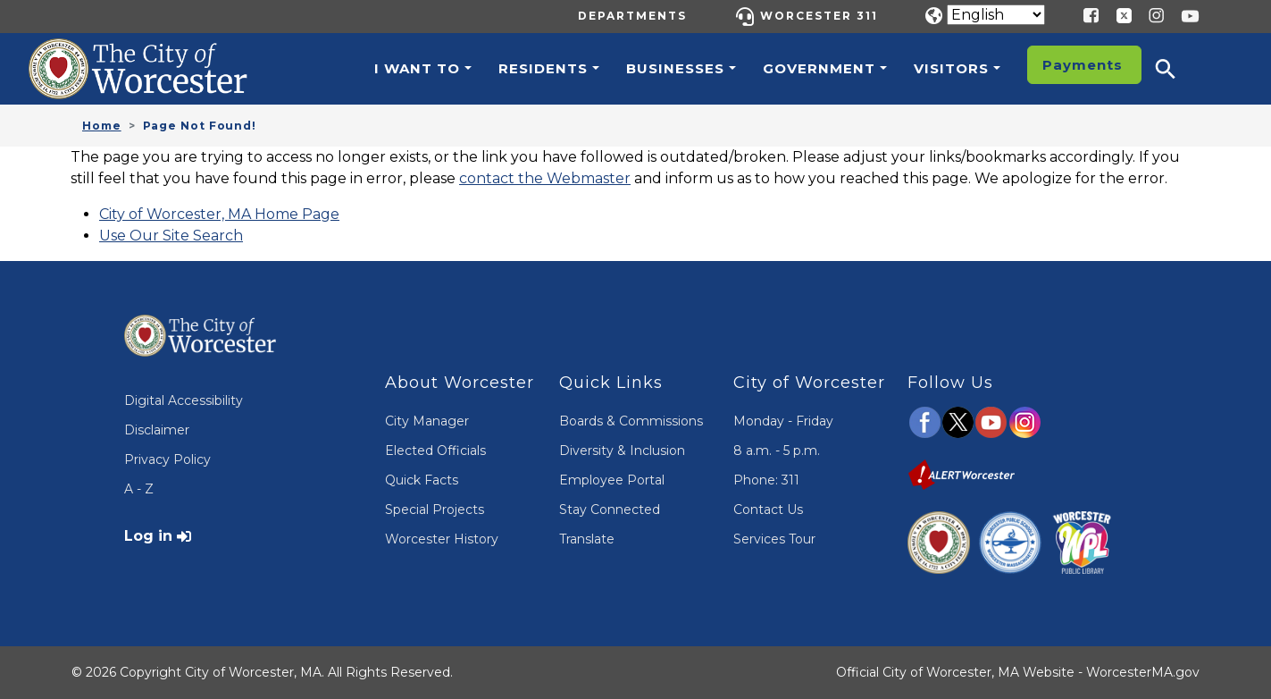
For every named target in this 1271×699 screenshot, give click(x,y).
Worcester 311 (819, 15)
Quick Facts (421, 480)
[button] (1177, 69)
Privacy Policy (167, 459)
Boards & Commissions (631, 421)
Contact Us (768, 509)
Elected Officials (435, 450)
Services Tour (774, 539)
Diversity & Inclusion (622, 450)
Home (101, 125)
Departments (632, 15)
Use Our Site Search (171, 235)
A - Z (139, 489)
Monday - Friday (783, 421)
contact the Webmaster (545, 178)
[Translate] (996, 14)
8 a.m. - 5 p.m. (776, 450)
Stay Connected (609, 509)
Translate (587, 539)
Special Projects (434, 509)
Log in (148, 535)
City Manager (427, 421)
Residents (543, 68)
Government (819, 68)
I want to (417, 68)
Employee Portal (612, 480)
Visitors (951, 68)
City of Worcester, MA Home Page (219, 214)
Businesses (675, 68)
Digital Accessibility (183, 400)
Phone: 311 (766, 480)
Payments (1082, 64)
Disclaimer (156, 430)
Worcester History (441, 539)
